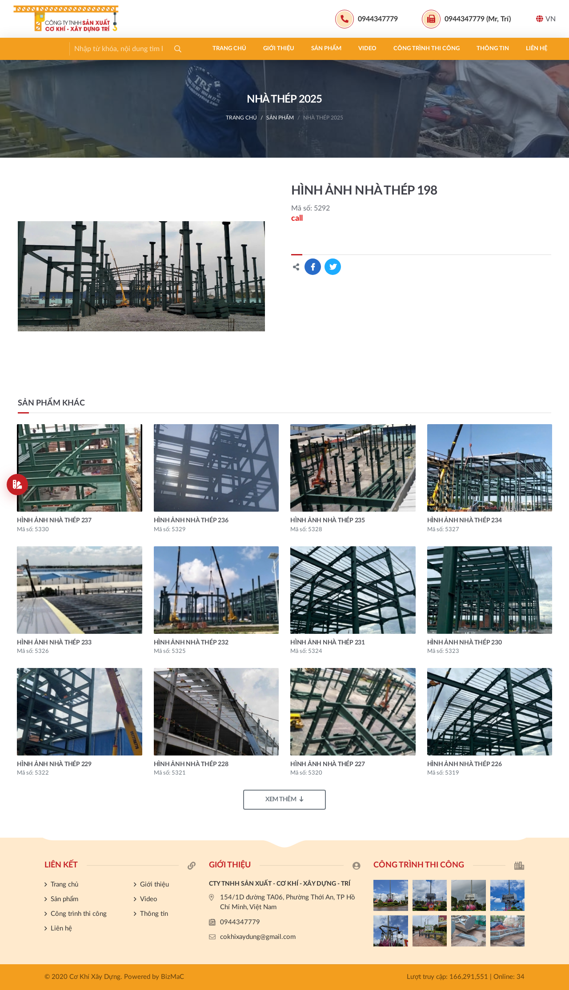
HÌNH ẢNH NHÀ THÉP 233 (54, 643)
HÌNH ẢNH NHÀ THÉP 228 (191, 764)
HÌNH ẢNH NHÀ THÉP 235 (327, 520)
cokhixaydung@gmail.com (258, 937)
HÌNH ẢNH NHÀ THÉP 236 (191, 520)
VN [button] (546, 19)
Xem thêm (284, 799)
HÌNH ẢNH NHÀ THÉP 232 (191, 643)
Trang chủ (39, 49)
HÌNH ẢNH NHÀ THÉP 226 (464, 764)
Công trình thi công (236, 49)
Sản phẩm (135, 49)
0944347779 (240, 922)
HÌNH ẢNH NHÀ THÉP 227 (327, 764)
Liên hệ (346, 49)
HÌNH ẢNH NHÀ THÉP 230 (464, 643)
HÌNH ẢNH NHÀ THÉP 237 (54, 520)
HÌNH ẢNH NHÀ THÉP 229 (54, 764)
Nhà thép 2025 (323, 117)
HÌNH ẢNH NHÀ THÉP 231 (327, 643)
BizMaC (172, 977)
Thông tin (302, 49)
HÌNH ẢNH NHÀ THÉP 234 (464, 520)
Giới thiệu (88, 49)
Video (177, 49)
